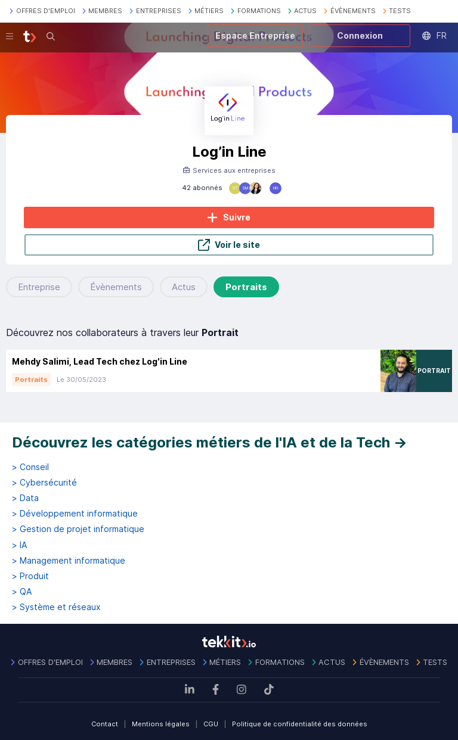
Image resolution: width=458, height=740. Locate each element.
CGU (210, 724)
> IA (19, 545)
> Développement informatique (75, 513)
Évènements (116, 287)
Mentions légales (161, 724)
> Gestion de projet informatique (78, 529)
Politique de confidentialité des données (299, 724)
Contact (104, 724)
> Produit (30, 576)
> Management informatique (68, 560)
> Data (25, 498)
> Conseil (30, 467)
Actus (184, 287)
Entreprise (39, 287)
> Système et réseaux (56, 607)
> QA (22, 591)
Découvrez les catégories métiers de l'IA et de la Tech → (209, 442)
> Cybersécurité (44, 482)
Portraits (246, 287)
